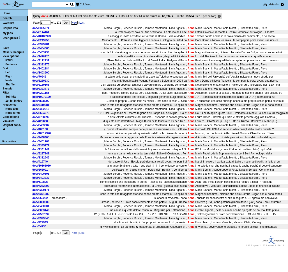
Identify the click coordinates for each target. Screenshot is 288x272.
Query (45, 16)
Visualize (8, 121)
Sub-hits (10, 96)
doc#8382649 (40, 157)
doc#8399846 (40, 218)
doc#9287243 (40, 153)
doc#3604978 (40, 113)
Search (7, 18)
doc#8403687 (40, 125)
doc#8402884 (40, 68)
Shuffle (10, 84)
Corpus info (10, 28)
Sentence (11, 64)
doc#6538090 (40, 101)
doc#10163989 (41, 165)
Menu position (9, 141)
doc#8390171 (40, 190)
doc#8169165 (40, 84)
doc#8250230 (40, 80)
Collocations (11, 116)
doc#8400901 (40, 206)
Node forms (13, 112)
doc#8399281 (40, 44)
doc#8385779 (40, 145)
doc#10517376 (41, 133)
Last (82, 22)
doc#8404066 (40, 48)
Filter (6, 92)
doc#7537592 (40, 214)
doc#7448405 (40, 137)
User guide (10, 38)
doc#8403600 (40, 72)
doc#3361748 (40, 149)
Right (8, 76)
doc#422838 (40, 121)
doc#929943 (40, 222)
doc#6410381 (40, 105)
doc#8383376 (40, 64)
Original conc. (12, 125)
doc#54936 (39, 226)
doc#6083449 (40, 210)
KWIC (9, 60)
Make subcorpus (13, 52)
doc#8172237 (40, 60)
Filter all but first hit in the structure (88, 16)
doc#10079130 (41, 96)
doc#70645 (39, 76)
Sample (7, 88)
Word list (8, 23)
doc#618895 (40, 181)
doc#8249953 (40, 40)
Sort (5, 68)
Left (7, 72)
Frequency (9, 104)
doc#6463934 (40, 52)
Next (74, 22)
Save (6, 48)
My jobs (8, 33)
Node (8, 80)
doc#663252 (40, 198)
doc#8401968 (40, 141)
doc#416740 (40, 161)
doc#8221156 (40, 92)
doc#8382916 (40, 109)
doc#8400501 (40, 173)
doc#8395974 (40, 28)
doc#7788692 (40, 117)
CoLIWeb (85, 4)
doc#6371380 (40, 194)
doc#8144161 (40, 32)
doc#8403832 (40, 177)
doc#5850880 (40, 202)
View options (11, 56)
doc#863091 (40, 169)
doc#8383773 (40, 88)
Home (6, 13)
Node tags (11, 108)
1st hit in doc (13, 100)
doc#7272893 (40, 185)
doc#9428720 (40, 56)
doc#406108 (40, 129)
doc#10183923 (41, 36)
